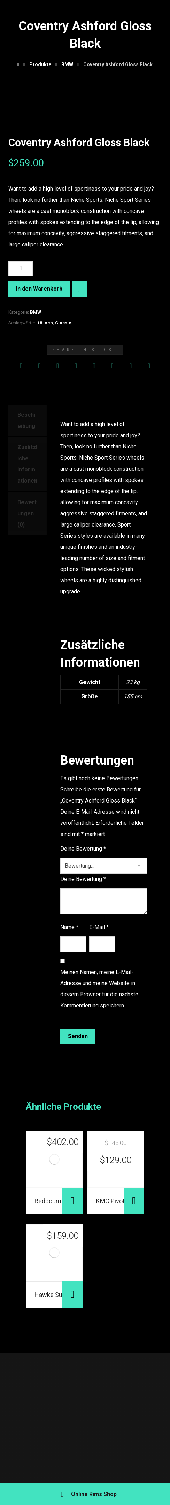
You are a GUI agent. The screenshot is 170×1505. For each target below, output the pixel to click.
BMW (35, 312)
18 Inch (45, 322)
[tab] (27, 420)
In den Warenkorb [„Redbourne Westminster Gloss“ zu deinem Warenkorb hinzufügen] (72, 1201)
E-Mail (99, 927)
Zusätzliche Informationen (27, 464)
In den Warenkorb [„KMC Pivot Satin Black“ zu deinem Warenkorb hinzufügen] (134, 1201)
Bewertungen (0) (27, 513)
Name (69, 927)
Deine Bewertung (83, 848)
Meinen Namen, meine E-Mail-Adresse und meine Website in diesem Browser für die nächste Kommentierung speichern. (99, 989)
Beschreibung (26, 420)
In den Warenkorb (39, 288)
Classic (63, 322)
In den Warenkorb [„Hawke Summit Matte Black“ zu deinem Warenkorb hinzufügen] (72, 1294)
